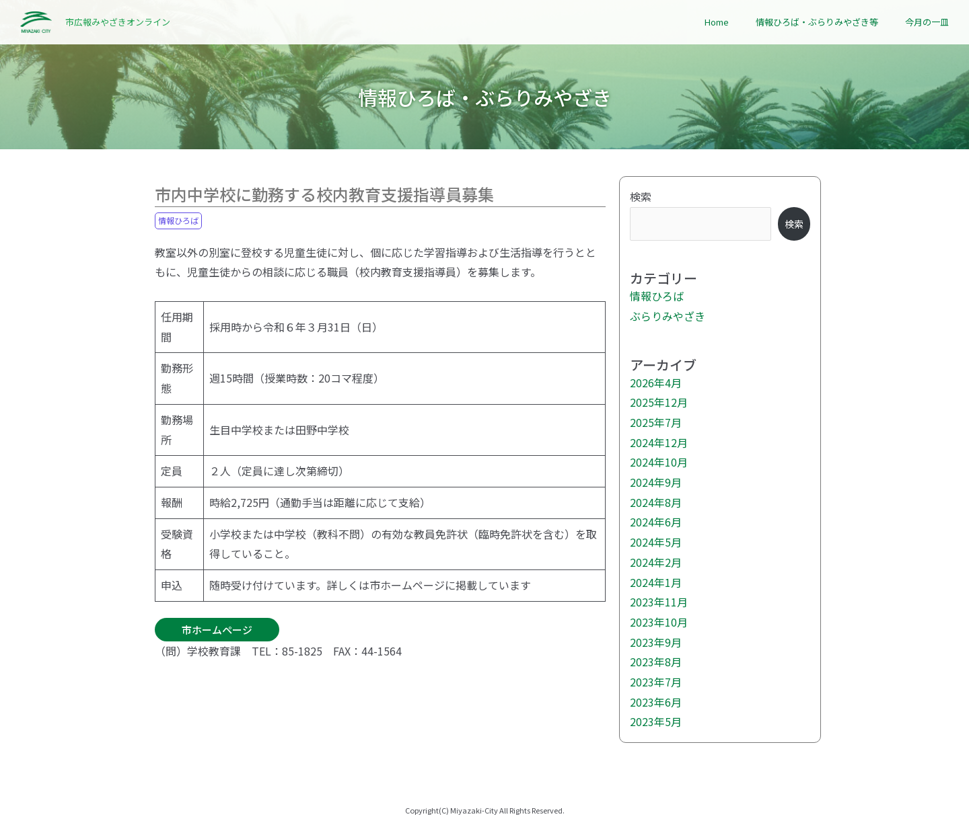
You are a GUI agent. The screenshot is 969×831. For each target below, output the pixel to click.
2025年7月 (656, 422)
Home (717, 21)
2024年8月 (656, 502)
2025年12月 (659, 402)
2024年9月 (656, 482)
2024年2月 (656, 562)
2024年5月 (656, 542)
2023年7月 (656, 682)
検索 (640, 196)
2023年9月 (656, 642)
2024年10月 (659, 462)
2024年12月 (659, 442)
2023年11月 (659, 602)
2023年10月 (659, 622)
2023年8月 (656, 662)
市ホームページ (217, 630)
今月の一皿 (927, 21)
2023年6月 (656, 702)
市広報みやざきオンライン (117, 21)
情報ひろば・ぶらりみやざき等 (817, 21)
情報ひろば (178, 220)
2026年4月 (656, 382)
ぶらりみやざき (667, 316)
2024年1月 (656, 582)
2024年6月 (656, 522)
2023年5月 (656, 721)
